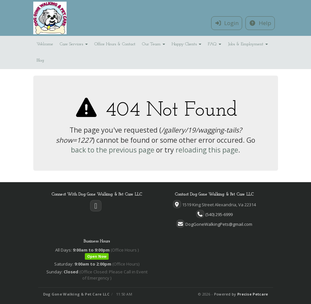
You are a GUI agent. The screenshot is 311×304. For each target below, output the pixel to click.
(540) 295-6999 (219, 214)
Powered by (241, 294)
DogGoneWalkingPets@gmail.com (218, 224)
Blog (40, 60)
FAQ (214, 44)
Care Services (74, 44)
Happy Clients (186, 44)
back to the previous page (112, 149)
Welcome (45, 44)
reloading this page (207, 149)
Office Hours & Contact (114, 44)
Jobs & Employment (248, 44)
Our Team (153, 44)
